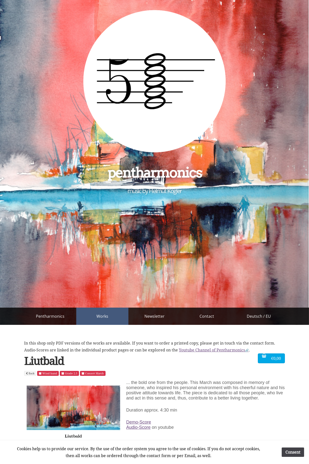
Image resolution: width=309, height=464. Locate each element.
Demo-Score (138, 422)
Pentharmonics (50, 316)
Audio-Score (138, 427)
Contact (207, 316)
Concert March (93, 373)
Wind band (48, 373)
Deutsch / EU (259, 316)
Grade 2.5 (69, 373)
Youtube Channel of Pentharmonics (212, 350)
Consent (292, 452)
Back (30, 373)
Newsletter (154, 316)
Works (102, 316)
